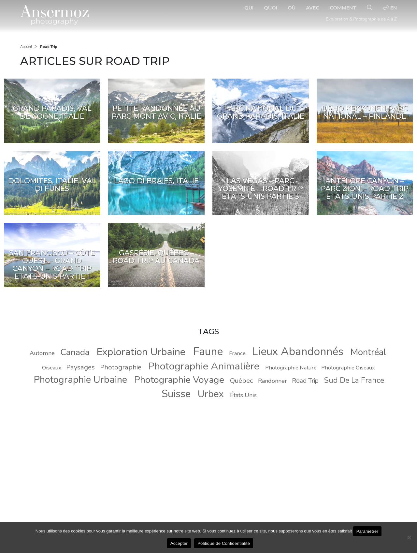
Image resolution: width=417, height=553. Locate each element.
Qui (248, 8)
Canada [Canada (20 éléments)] (75, 352)
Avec (312, 8)
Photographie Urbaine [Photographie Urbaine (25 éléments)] (80, 379)
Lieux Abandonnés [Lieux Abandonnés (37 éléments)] (297, 351)
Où (291, 8)
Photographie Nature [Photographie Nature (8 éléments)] (291, 367)
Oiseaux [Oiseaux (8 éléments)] (51, 367)
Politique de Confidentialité (223, 543)
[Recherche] (369, 8)
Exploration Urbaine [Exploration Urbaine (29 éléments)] (140, 352)
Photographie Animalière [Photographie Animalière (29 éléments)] (203, 366)
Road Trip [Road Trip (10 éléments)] (305, 381)
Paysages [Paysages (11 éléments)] (80, 367)
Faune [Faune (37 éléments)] (208, 351)
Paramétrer (367, 531)
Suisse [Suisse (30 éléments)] (176, 394)
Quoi (270, 8)
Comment (343, 8)
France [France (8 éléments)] (237, 353)
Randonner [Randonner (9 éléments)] (272, 381)
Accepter (179, 543)
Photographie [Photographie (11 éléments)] (120, 367)
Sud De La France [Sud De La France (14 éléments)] (354, 380)
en (390, 8)
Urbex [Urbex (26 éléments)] (211, 393)
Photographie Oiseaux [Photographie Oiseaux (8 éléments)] (348, 367)
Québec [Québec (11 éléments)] (241, 380)
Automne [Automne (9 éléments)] (42, 353)
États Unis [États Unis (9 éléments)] (243, 395)
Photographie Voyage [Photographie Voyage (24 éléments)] (179, 379)
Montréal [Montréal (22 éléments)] (368, 352)
